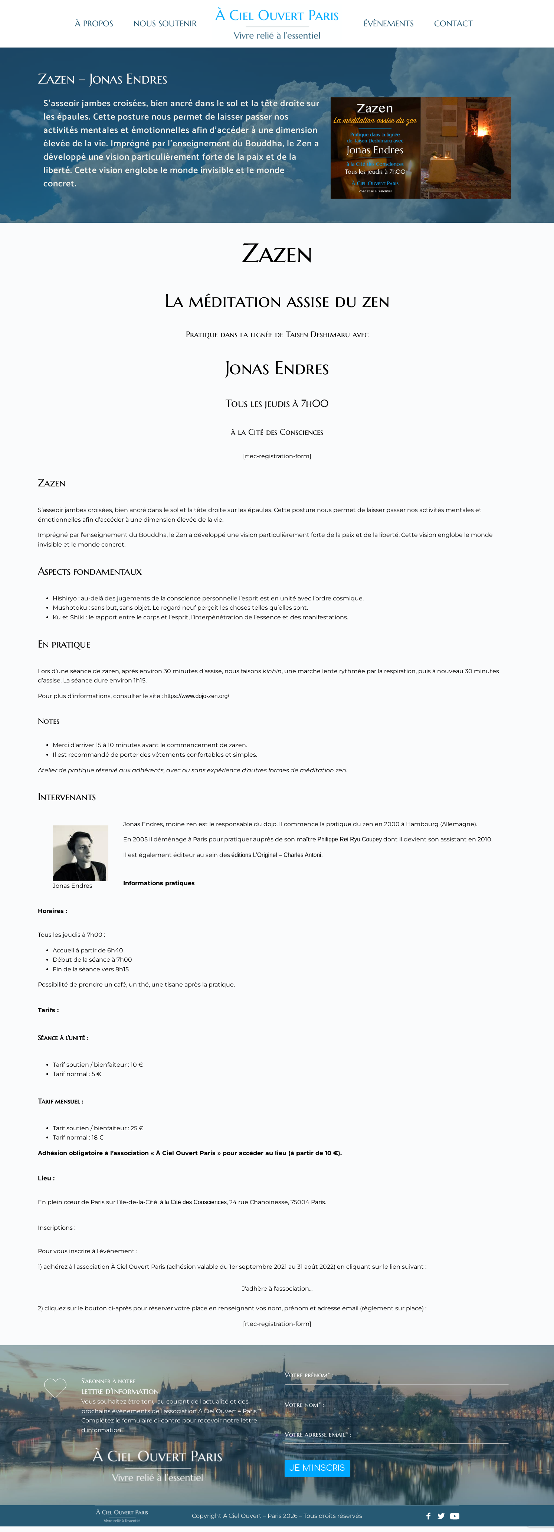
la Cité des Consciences (199, 1207)
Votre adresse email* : (318, 1439)
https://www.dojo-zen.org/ (202, 701)
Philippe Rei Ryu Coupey (354, 845)
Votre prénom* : (309, 1380)
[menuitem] (94, 24)
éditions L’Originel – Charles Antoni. (283, 860)
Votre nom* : (304, 1409)
